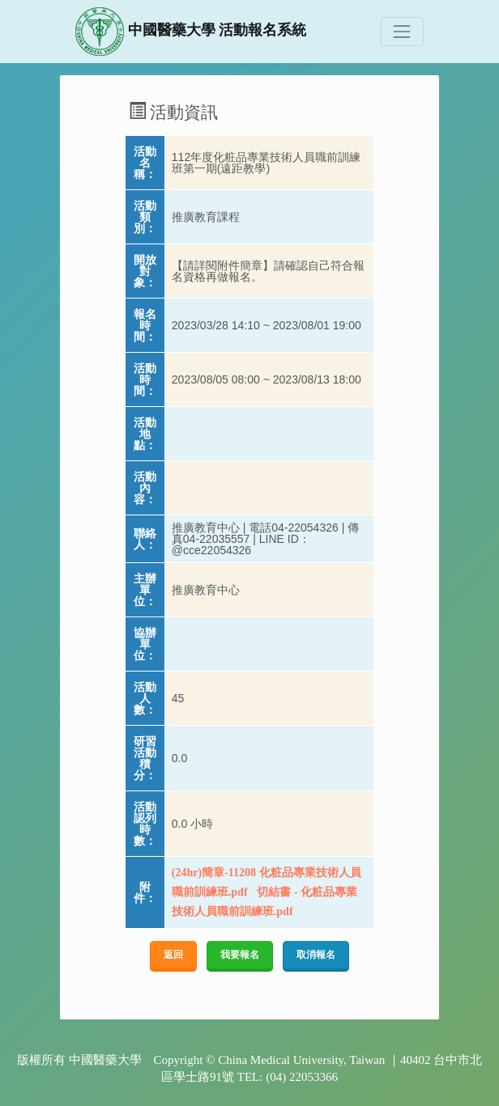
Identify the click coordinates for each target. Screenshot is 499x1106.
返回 (173, 954)
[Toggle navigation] (402, 31)
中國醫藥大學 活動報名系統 (190, 31)
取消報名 (315, 954)
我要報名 (239, 954)
